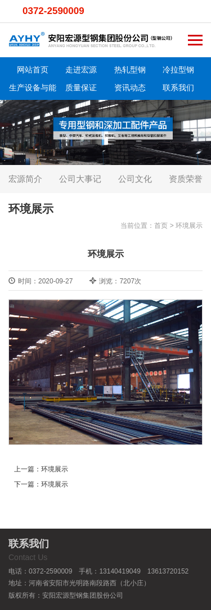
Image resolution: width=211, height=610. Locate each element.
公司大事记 (80, 179)
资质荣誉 (186, 179)
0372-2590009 (53, 11)
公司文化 (135, 179)
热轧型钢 (130, 69)
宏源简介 (25, 179)
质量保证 (81, 87)
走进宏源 (81, 69)
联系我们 (178, 87)
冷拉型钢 (178, 69)
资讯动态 (130, 87)
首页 (161, 226)
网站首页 (32, 69)
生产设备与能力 (32, 90)
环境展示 (189, 226)
